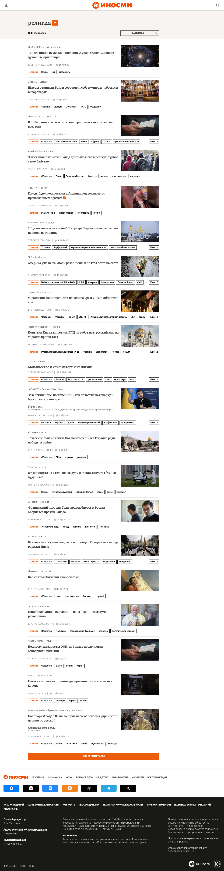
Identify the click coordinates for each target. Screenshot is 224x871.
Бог (53, 72)
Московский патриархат (122, 247)
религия (39, 22)
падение (77, 527)
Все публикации (157, 777)
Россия (43, 188)
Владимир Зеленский (89, 422)
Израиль (69, 457)
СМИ (139, 282)
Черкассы (46, 317)
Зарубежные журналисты (43, 805)
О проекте (69, 805)
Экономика (55, 777)
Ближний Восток (84, 492)
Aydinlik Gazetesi (36, 222)
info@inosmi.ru (12, 833)
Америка (92, 282)
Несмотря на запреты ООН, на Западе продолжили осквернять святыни (65, 649)
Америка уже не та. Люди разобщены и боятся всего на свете (73, 263)
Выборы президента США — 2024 (58, 282)
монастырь (119, 379)
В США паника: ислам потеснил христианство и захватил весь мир (70, 124)
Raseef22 (32, 361)
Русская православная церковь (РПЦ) (60, 352)
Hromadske (33, 292)
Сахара (106, 141)
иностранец (83, 213)
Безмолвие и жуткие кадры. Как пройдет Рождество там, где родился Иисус (73, 544)
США (54, 116)
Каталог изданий (14, 805)
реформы (103, 631)
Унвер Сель (57, 389)
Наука (44, 72)
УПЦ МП (83, 317)
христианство (119, 176)
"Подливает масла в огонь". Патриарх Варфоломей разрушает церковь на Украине (73, 230)
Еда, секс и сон (75, 379)
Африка (95, 141)
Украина (45, 107)
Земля (84, 141)
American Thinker (37, 151)
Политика (104, 527)
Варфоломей (60, 247)
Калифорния (107, 282)
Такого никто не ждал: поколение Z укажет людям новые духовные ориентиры (71, 55)
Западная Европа (74, 176)
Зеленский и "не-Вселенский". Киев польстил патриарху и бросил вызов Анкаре (70, 397)
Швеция (44, 82)
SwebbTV (32, 82)
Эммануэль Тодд (49, 527)
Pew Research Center (66, 141)
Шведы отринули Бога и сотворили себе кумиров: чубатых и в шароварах (73, 90)
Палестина (61, 561)
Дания (59, 666)
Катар (44, 432)
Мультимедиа (48, 213)
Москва (115, 352)
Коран (80, 666)
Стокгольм (71, 107)
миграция (134, 176)
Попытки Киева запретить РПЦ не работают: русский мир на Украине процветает (73, 335)
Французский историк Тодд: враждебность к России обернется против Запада (66, 510)
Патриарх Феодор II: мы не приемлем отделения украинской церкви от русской (73, 718)
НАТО (83, 107)
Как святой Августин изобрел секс (53, 577)
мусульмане (97, 743)
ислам (104, 176)
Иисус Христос (91, 561)
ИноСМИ (32, 188)
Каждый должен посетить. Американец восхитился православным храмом (66, 196)
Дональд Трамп (125, 282)
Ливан (43, 361)
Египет (59, 743)
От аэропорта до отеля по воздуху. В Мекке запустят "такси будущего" (72, 475)
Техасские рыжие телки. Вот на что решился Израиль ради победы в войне (71, 440)
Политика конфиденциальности (123, 805)
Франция (44, 502)
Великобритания (53, 47)
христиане (72, 743)
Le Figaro (32, 502)
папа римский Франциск (82, 631)
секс (108, 379)
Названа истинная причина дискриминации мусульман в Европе (70, 683)
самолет (121, 492)
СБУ (133, 317)
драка (142, 317)
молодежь (64, 72)
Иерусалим (109, 561)
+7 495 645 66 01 (13, 843)
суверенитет (127, 422)
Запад (59, 176)
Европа (72, 700)
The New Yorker (36, 571)
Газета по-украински (38, 327)
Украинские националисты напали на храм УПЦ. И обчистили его (73, 300)
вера (132, 379)
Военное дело (84, 777)
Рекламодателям (89, 805)
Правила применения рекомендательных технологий (179, 805)
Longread (99, 596)
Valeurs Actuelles (36, 710)
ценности (90, 527)
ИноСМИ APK (11, 809)
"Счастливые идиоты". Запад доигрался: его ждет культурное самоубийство (73, 159)
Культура (92, 176)
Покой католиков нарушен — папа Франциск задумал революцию (68, 614)
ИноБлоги (138, 777)
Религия (60, 379)
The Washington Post (38, 116)
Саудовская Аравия (62, 492)
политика (46, 422)
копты (84, 743)
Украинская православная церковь (88, 247)
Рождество (124, 561)
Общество (95, 107)
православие (66, 213)
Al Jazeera (33, 432)
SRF (30, 257)
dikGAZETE (33, 389)
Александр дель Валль (70, 710)
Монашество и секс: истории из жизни (60, 367)
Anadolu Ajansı (35, 641)
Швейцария (40, 257)
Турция (51, 222)
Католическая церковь (123, 631)
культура (112, 743)
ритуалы (81, 457)
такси (110, 492)
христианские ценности (126, 141)
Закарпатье (101, 352)
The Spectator (35, 47)
